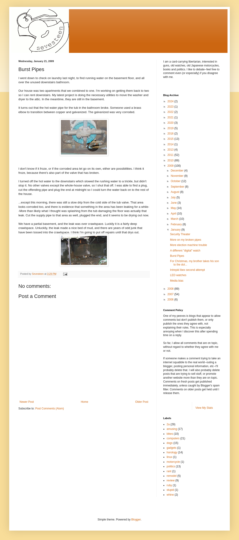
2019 (171, 128)
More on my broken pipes (185, 239)
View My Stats (204, 407)
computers (173, 438)
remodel (171, 475)
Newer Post (27, 401)
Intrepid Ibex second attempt (187, 269)
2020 (171, 122)
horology (172, 452)
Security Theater (180, 234)
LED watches (178, 275)
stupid (170, 489)
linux (169, 457)
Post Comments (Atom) (49, 408)
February (176, 224)
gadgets (171, 447)
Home (84, 401)
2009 (171, 165)
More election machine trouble (188, 245)
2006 (171, 299)
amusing (172, 429)
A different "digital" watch (185, 250)
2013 (171, 149)
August (175, 192)
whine (170, 494)
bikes (170, 433)
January (176, 229)
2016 (171, 133)
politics (171, 466)
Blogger (136, 519)
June (174, 202)
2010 (171, 160)
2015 (171, 138)
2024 (171, 101)
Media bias (176, 280)
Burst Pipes (177, 255)
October (176, 181)
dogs (170, 443)
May (174, 208)
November (177, 175)
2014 (171, 144)
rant (169, 471)
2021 (171, 117)
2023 (171, 106)
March (175, 218)
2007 (171, 294)
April (174, 213)
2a (168, 424)
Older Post (141, 401)
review (171, 480)
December (177, 170)
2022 (171, 112)
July (173, 197)
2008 (171, 288)
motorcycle (173, 461)
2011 (171, 155)
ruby (169, 485)
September (178, 186)
